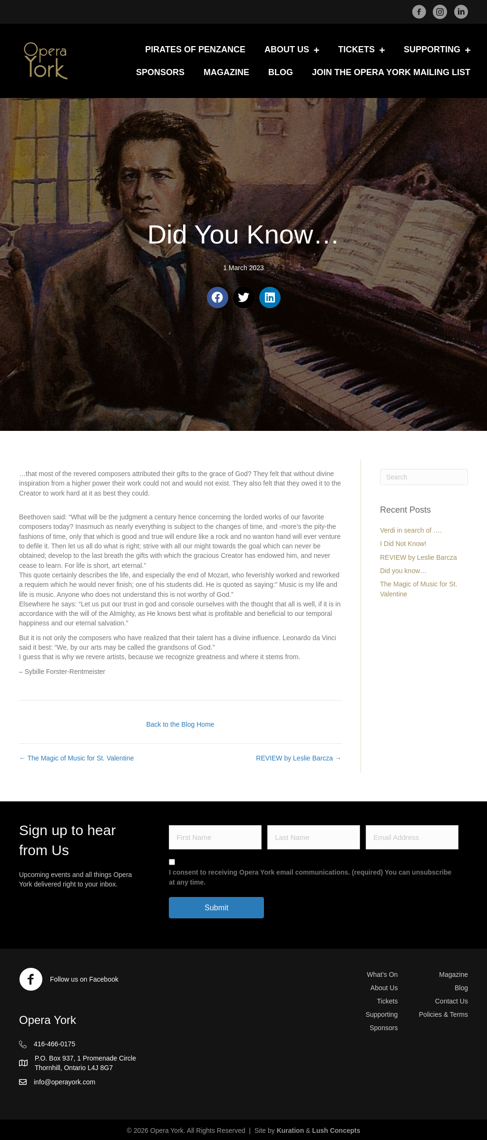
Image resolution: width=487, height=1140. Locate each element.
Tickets (387, 1001)
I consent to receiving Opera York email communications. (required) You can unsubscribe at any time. (310, 877)
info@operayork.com (64, 1082)
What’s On (382, 974)
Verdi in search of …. (411, 530)
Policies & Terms (443, 1014)
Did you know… (403, 571)
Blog (461, 988)
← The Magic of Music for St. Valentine (76, 758)
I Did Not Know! (403, 543)
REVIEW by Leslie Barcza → (298, 758)
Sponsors (384, 1028)
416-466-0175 (54, 1044)
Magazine (453, 974)
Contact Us (451, 1001)
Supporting (382, 1014)
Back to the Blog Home (180, 724)
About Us (384, 988)
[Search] (424, 477)
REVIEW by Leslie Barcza (418, 557)
